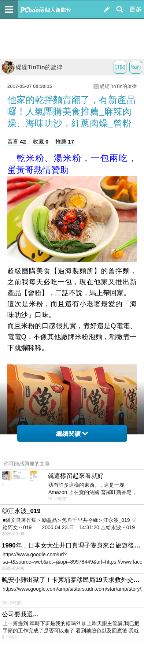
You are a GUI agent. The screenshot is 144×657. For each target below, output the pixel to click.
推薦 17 (64, 141)
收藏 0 (41, 141)
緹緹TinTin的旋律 (32, 67)
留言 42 (16, 141)
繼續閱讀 (72, 434)
